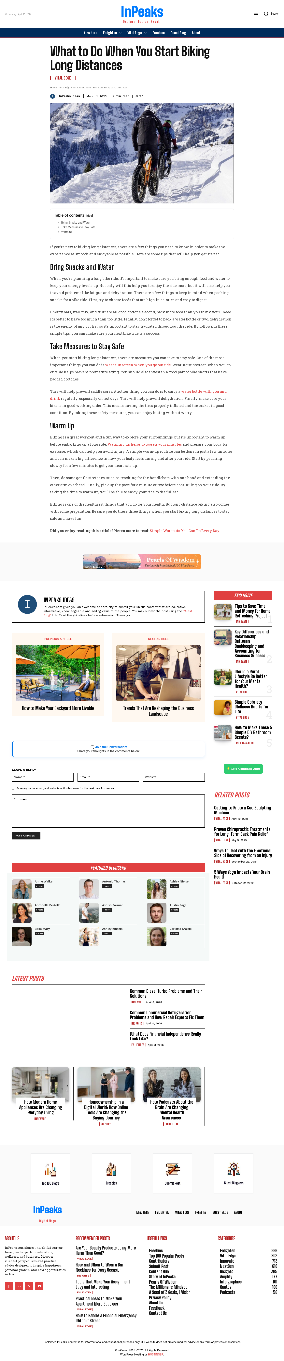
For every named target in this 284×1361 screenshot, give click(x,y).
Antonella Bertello (48, 905)
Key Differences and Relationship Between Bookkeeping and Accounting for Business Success (252, 643)
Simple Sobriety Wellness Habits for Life (252, 706)
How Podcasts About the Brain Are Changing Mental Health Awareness (171, 1110)
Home (53, 87)
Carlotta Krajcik (181, 929)
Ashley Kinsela (112, 929)
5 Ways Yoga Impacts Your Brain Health (242, 874)
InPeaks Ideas (69, 96)
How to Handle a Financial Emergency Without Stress (106, 1318)
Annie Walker (44, 881)
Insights (137, 1023)
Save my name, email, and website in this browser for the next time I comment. (66, 788)
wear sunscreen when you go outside (138, 364)
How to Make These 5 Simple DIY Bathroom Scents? (253, 732)
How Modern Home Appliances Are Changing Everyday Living (40, 1107)
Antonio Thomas (114, 881)
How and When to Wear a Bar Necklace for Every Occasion (99, 1267)
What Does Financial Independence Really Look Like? (165, 1036)
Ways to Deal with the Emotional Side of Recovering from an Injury (243, 853)
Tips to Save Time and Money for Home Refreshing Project (253, 610)
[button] (270, 13)
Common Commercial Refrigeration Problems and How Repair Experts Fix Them (167, 1015)
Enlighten (138, 1044)
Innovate (137, 1002)
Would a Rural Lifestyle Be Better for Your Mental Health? (251, 679)
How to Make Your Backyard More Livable (58, 708)
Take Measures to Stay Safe (78, 227)
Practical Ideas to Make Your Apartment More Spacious (99, 1301)
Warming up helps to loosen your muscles (145, 444)
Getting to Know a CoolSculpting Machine (242, 810)
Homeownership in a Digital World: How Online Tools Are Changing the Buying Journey (106, 1110)
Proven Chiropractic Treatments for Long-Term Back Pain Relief (242, 832)
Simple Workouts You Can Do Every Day (185, 530)
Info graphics (245, 743)
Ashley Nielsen (180, 881)
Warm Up (67, 231)
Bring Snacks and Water (75, 222)
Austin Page (178, 905)
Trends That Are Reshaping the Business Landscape (158, 711)
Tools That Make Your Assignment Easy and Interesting (103, 1284)
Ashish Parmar (112, 905)
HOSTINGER (155, 1354)
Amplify (106, 1124)
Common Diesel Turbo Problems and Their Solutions (166, 994)
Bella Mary (42, 929)
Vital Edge (63, 78)
